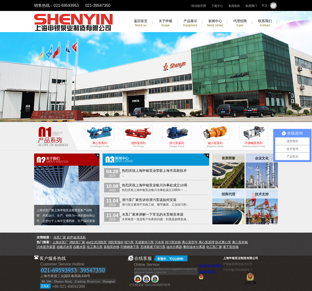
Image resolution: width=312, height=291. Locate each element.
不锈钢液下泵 (129, 247)
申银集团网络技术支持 (237, 264)
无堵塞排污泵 (144, 242)
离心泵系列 (99, 143)
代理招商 (240, 23)
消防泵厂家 (77, 242)
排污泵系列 (176, 143)
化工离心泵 (95, 247)
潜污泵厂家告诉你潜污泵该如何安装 (149, 200)
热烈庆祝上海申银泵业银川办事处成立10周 (154, 185)
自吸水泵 (79, 247)
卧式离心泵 (223, 242)
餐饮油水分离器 (194, 247)
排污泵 (129, 242)
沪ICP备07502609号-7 (237, 270)
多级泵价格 (111, 247)
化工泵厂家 (214, 247)
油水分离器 (174, 247)
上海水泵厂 (60, 242)
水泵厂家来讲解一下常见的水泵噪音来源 (152, 214)
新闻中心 (215, 23)
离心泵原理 (206, 242)
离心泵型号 (190, 242)
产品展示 (190, 23)
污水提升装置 (46, 247)
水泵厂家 (59, 237)
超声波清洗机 (76, 237)
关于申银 (165, 23)
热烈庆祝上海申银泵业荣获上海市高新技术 (154, 171)
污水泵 (159, 242)
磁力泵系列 (215, 143)
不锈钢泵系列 (253, 143)
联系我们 (265, 23)
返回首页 (140, 23)
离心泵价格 (240, 242)
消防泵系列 (138, 143)
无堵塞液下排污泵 (153, 247)
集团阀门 (251, 6)
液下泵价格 (231, 247)
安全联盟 (204, 265)
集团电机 (234, 6)
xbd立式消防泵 (96, 242)
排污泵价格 (173, 242)
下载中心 (217, 6)
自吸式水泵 (64, 247)
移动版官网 (198, 6)
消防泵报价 (116, 242)
